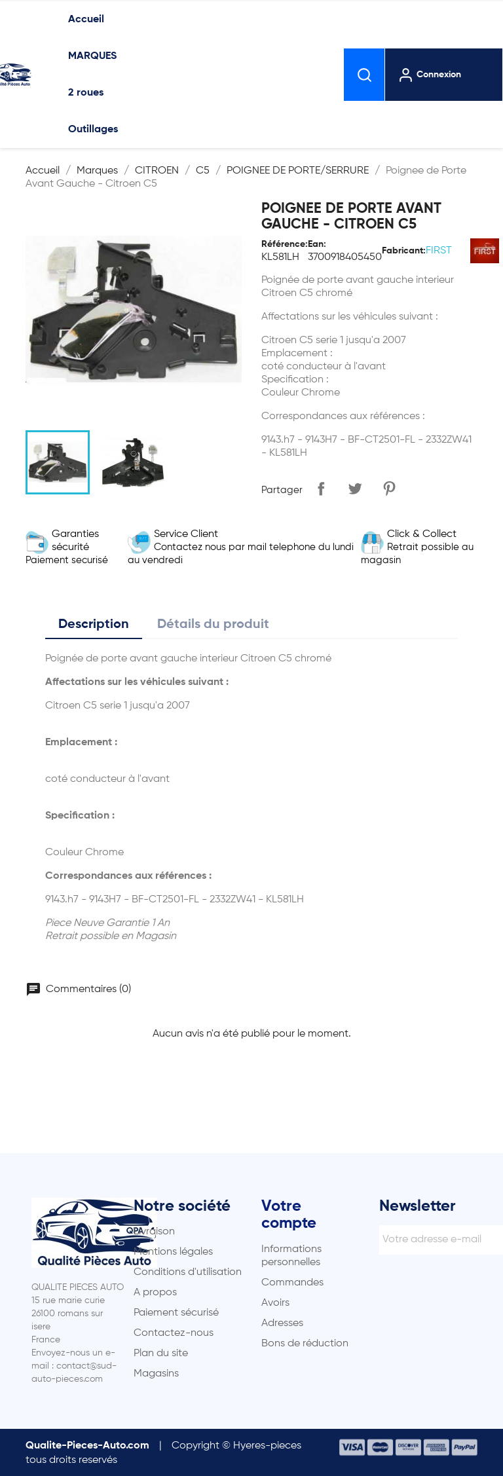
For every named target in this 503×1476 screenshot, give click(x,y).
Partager (321, 488)
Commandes (292, 1283)
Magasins (156, 1374)
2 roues (85, 93)
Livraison (154, 1232)
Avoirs (275, 1303)
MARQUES (92, 56)
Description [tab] (93, 624)
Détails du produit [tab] (213, 624)
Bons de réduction (304, 1343)
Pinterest (389, 488)
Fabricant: (404, 250)
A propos (155, 1292)
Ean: (317, 244)
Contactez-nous (174, 1333)
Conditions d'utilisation (188, 1272)
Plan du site (161, 1353)
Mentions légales (173, 1252)
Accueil (86, 19)
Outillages (93, 129)
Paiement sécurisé (176, 1313)
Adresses (282, 1323)
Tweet (355, 488)
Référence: (284, 244)
